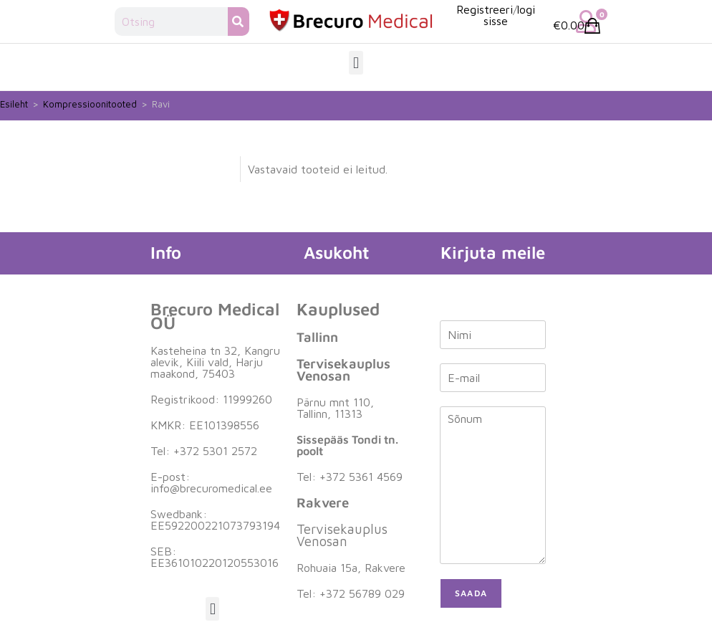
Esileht (14, 104)
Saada (471, 593)
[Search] (238, 21)
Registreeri (484, 9)
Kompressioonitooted (90, 104)
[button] (355, 63)
